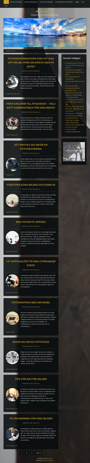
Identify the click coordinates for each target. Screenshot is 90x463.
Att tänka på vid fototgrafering (74, 106)
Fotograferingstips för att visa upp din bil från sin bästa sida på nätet (31, 62)
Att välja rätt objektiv (46, 2)
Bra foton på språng (31, 222)
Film (6, 6)
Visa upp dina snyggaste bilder (75, 125)
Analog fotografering (31, 2)
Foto (82, 2)
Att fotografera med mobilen (64, 2)
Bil (12, 94)
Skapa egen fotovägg (72, 120)
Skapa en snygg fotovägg (31, 342)
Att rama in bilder (70, 129)
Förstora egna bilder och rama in (31, 184)
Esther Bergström (34, 71)
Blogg (77, 2)
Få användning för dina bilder (30, 418)
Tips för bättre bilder (31, 379)
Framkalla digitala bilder (72, 131)
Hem (6, 2)
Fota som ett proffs (16, 2)
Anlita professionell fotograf (73, 115)
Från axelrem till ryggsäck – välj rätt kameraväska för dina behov (74, 72)
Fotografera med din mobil (31, 302)
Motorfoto (45, 11)
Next (38, 453)
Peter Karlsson (34, 153)
